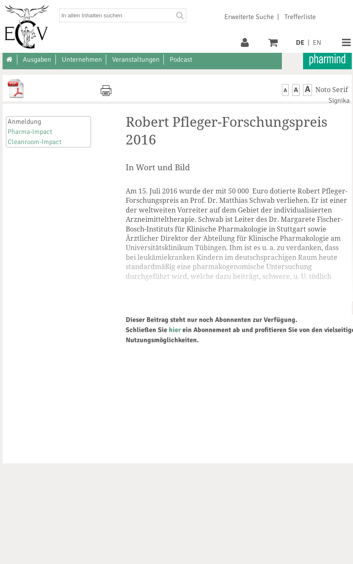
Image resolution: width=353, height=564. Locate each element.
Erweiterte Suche (249, 17)
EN (317, 42)
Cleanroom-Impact (34, 142)
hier (175, 330)
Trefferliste (300, 17)
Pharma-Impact (30, 132)
